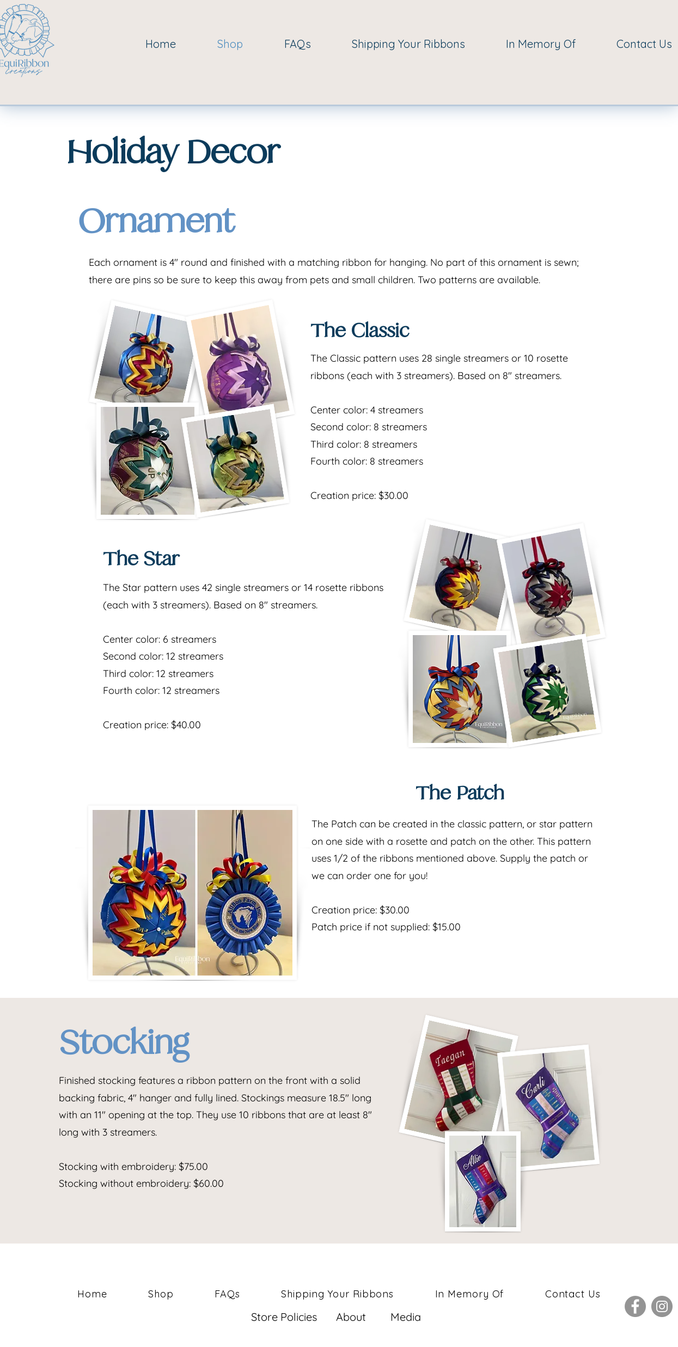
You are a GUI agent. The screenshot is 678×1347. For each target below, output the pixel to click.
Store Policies (285, 1317)
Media (405, 1317)
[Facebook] (635, 1306)
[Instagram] (662, 1306)
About (351, 1317)
